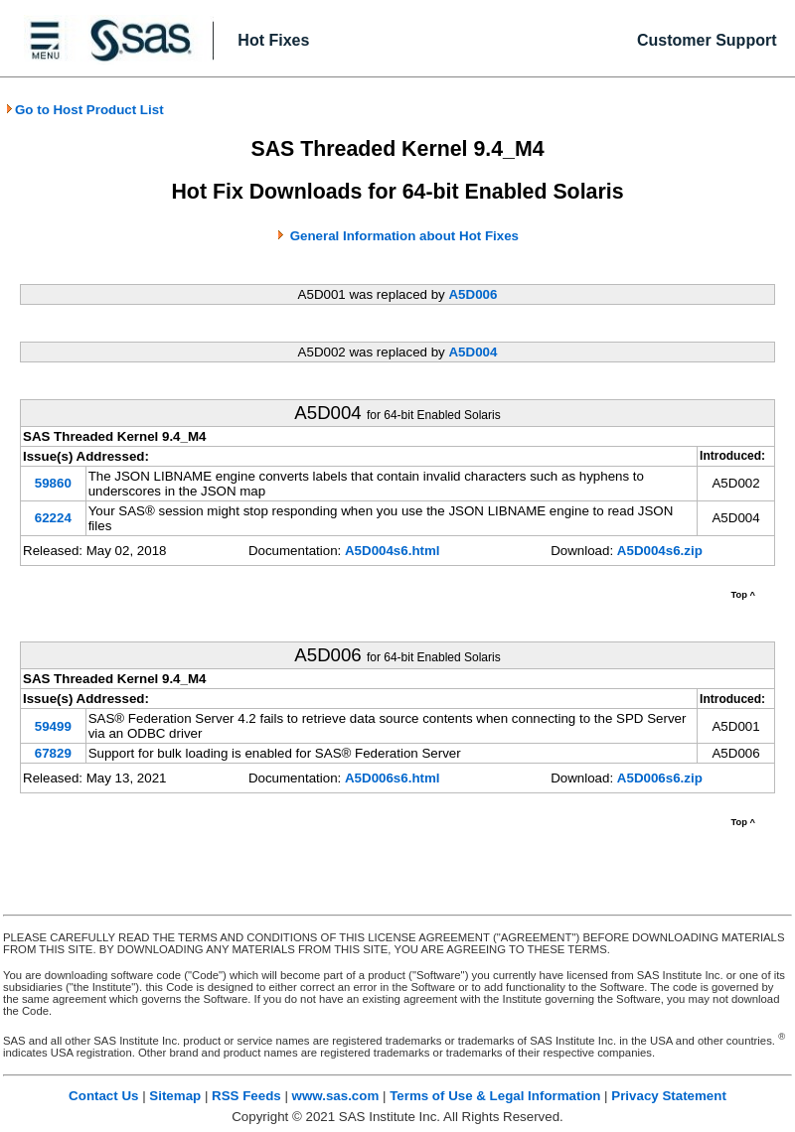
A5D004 (472, 352)
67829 (53, 753)
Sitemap (175, 1095)
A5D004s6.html (392, 550)
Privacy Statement (668, 1095)
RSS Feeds (246, 1095)
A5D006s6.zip (660, 778)
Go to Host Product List (84, 109)
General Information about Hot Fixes (404, 235)
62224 (53, 517)
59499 (53, 726)
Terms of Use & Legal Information (495, 1095)
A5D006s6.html (392, 778)
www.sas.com (336, 1095)
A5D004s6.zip (660, 550)
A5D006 (472, 294)
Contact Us (103, 1095)
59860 (53, 483)
